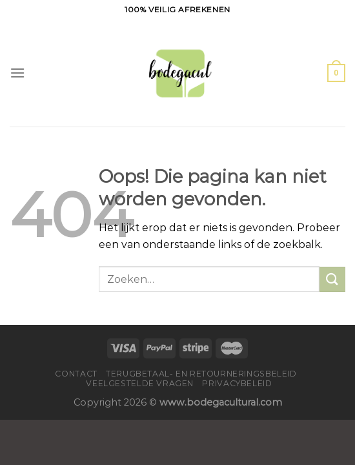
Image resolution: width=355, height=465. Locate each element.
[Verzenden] (332, 279)
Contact (76, 373)
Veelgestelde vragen (140, 383)
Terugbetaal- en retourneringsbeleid (201, 373)
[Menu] (17, 72)
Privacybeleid (237, 383)
